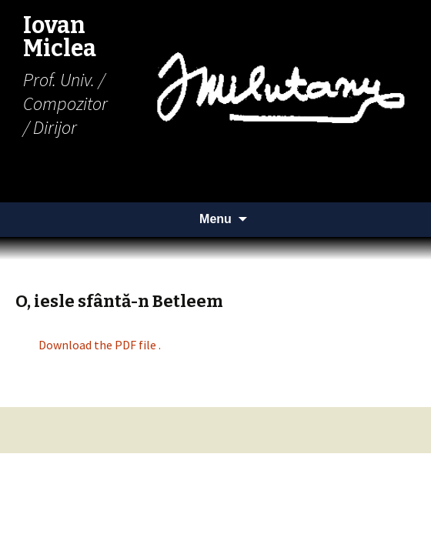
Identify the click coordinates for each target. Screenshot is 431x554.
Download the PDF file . (99, 344)
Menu (215, 218)
